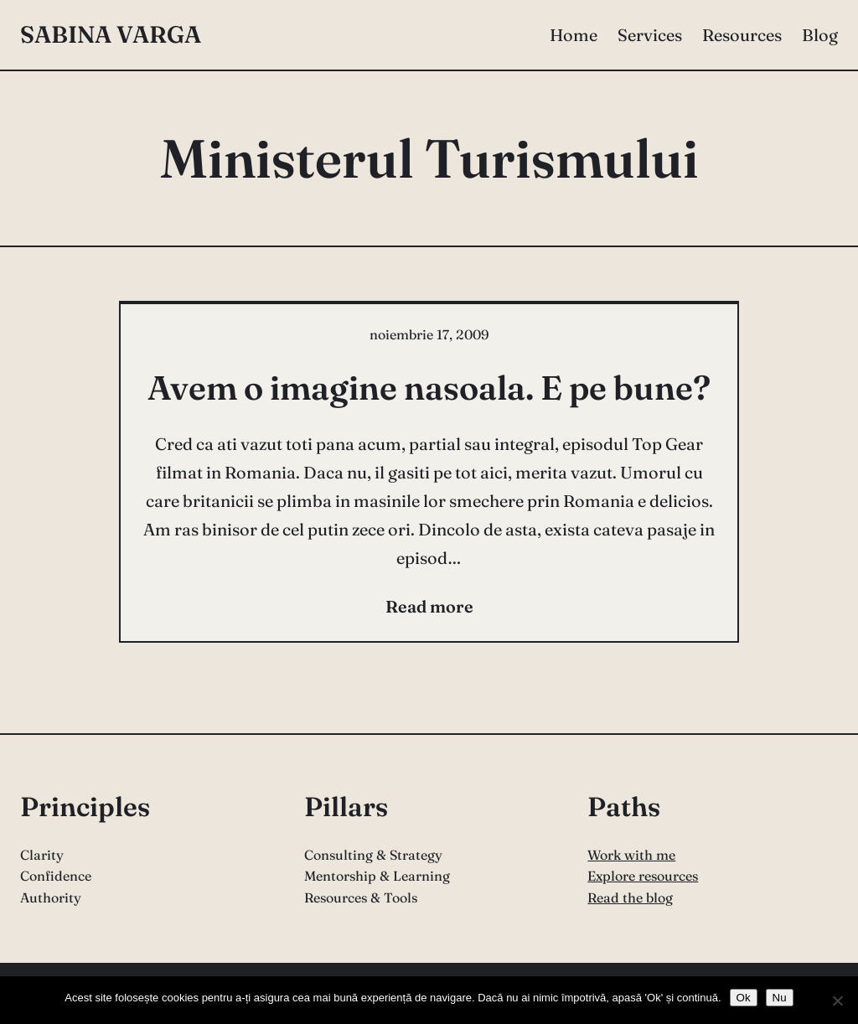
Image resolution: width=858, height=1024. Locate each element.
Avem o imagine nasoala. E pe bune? (429, 387)
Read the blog (630, 897)
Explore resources (642, 875)
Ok (744, 997)
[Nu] (837, 1000)
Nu (780, 997)
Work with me (631, 854)
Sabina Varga (110, 34)
